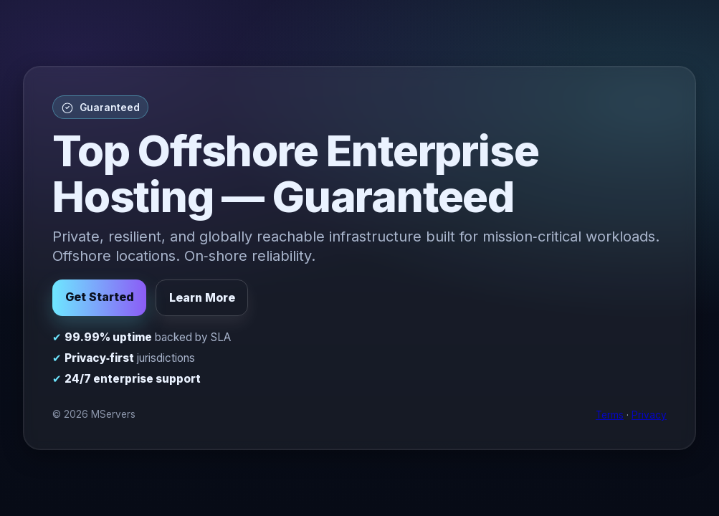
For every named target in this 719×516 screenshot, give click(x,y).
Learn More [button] (202, 297)
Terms (610, 415)
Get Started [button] (99, 297)
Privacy (649, 415)
